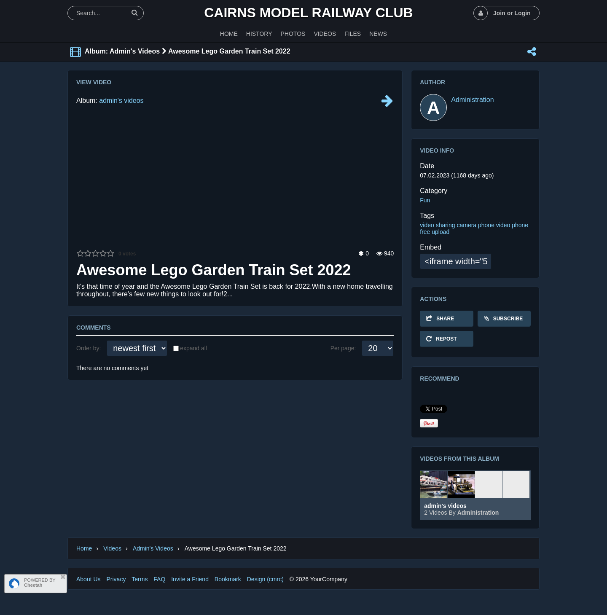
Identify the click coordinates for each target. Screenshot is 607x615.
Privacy (116, 579)
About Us (88, 579)
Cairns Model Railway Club (308, 12)
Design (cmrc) (265, 579)
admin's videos (121, 100)
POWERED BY (40, 582)
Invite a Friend (190, 579)
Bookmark (228, 579)
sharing (445, 225)
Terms (140, 579)
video (427, 225)
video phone (512, 225)
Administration (472, 99)
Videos (112, 548)
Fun (425, 200)
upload (440, 231)
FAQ (159, 579)
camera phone (475, 225)
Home (84, 548)
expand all (193, 348)
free (425, 231)
